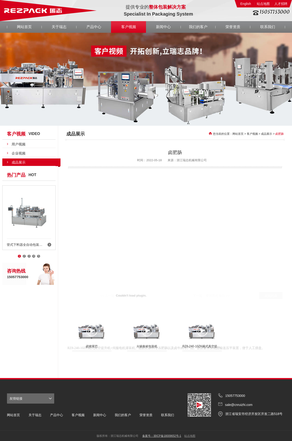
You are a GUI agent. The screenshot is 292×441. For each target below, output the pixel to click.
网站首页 (24, 27)
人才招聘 (280, 4)
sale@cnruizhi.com (238, 405)
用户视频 (18, 144)
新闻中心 (163, 27)
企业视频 (18, 153)
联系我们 (267, 27)
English (245, 4)
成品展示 (18, 162)
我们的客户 (198, 27)
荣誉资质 (232, 27)
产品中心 (93, 27)
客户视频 (128, 27)
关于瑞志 (59, 27)
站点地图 (263, 4)
